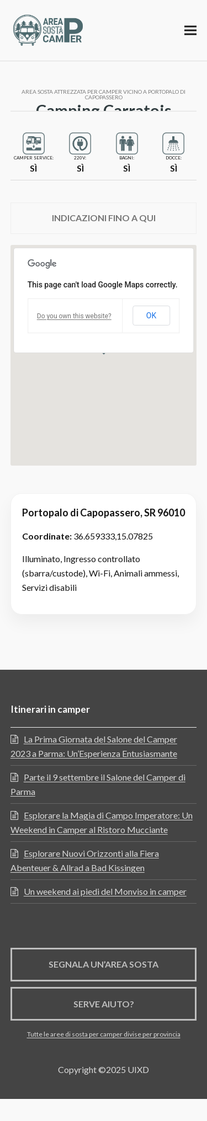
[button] (190, 30)
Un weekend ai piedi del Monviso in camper (105, 891)
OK (151, 315)
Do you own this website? (74, 316)
